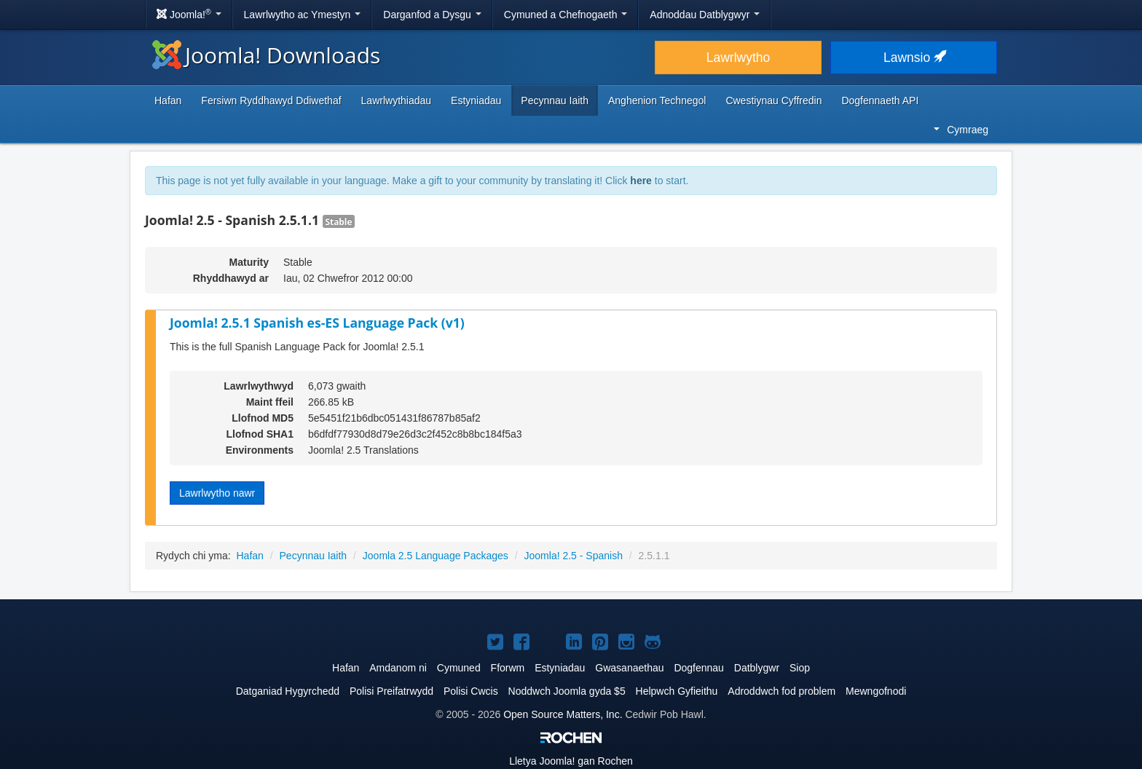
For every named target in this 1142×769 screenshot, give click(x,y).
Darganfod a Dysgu (432, 14)
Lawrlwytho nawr (217, 493)
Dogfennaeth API (879, 100)
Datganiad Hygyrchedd (287, 691)
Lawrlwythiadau (396, 100)
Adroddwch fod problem (781, 691)
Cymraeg (961, 129)
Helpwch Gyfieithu (677, 691)
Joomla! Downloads (266, 55)
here (641, 180)
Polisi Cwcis (471, 691)
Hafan (167, 100)
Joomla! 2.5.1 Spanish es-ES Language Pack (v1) (317, 322)
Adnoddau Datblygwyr (705, 14)
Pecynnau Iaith (554, 100)
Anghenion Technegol (657, 100)
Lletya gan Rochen (571, 761)
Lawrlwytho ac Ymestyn (302, 14)
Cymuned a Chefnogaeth (566, 14)
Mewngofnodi (876, 691)
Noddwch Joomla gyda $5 (567, 691)
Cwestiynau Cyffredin (773, 100)
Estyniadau (476, 100)
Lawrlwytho (738, 57)
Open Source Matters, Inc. (562, 714)
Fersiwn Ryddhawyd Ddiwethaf (271, 100)
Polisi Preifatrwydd (391, 691)
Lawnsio (913, 57)
